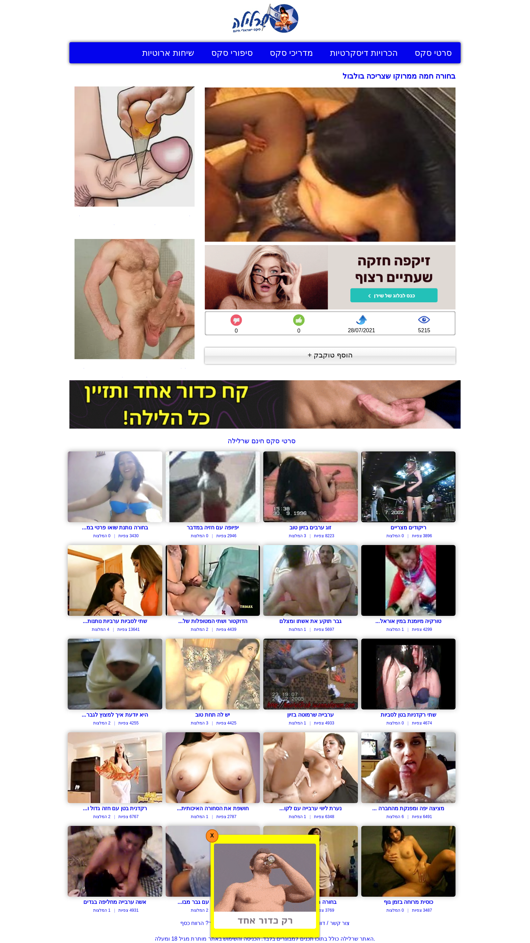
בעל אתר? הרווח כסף (205, 923)
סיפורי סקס (232, 53)
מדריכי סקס (291, 53)
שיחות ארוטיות (168, 53)
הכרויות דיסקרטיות (364, 53)
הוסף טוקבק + (330, 355)
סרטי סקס (433, 53)
